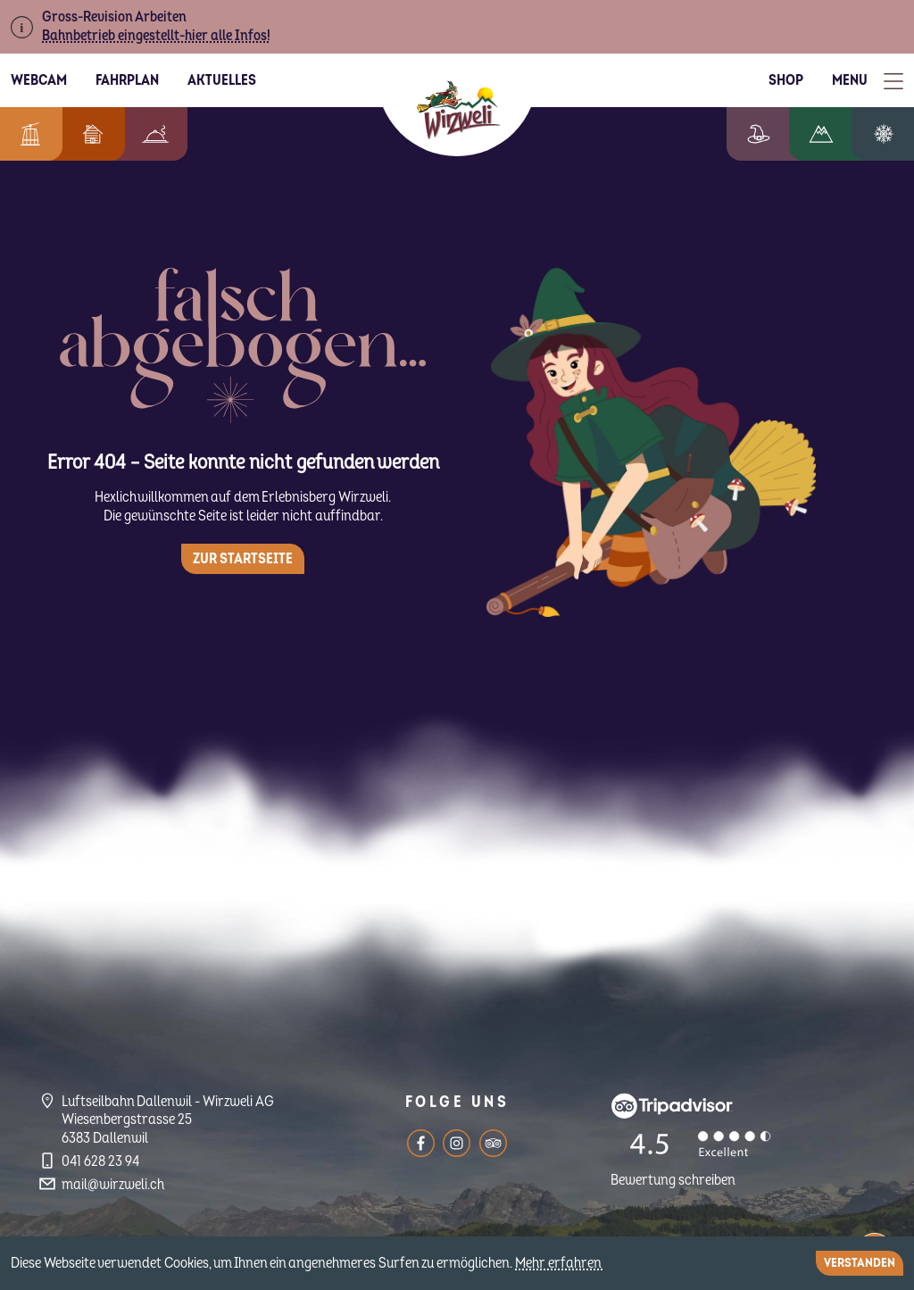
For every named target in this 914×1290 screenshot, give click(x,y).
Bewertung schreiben (673, 1180)
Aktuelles (221, 80)
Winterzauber (890, 134)
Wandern (834, 134)
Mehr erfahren (559, 1263)
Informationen (27, 134)
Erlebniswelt (776, 134)
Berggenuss (146, 134)
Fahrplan (127, 80)
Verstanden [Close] (859, 1262)
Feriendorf (84, 134)
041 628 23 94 (100, 1161)
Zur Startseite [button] (243, 559)
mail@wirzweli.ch (113, 1185)
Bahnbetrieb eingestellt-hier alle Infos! (156, 36)
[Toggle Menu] (867, 81)
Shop (786, 80)
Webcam (39, 80)
